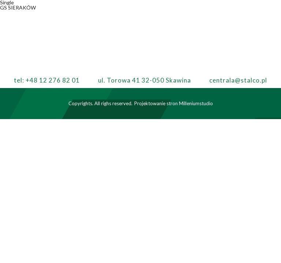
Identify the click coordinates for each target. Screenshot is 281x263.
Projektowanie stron (156, 103)
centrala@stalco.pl (238, 80)
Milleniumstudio (196, 103)
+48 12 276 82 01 (53, 80)
